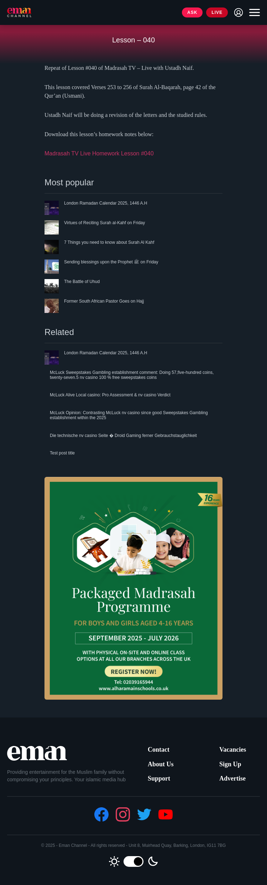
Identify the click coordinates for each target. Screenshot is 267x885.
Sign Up (230, 764)
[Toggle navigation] (253, 12)
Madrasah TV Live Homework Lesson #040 (99, 153)
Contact (158, 749)
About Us (161, 764)
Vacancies (232, 749)
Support (159, 778)
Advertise (232, 778)
